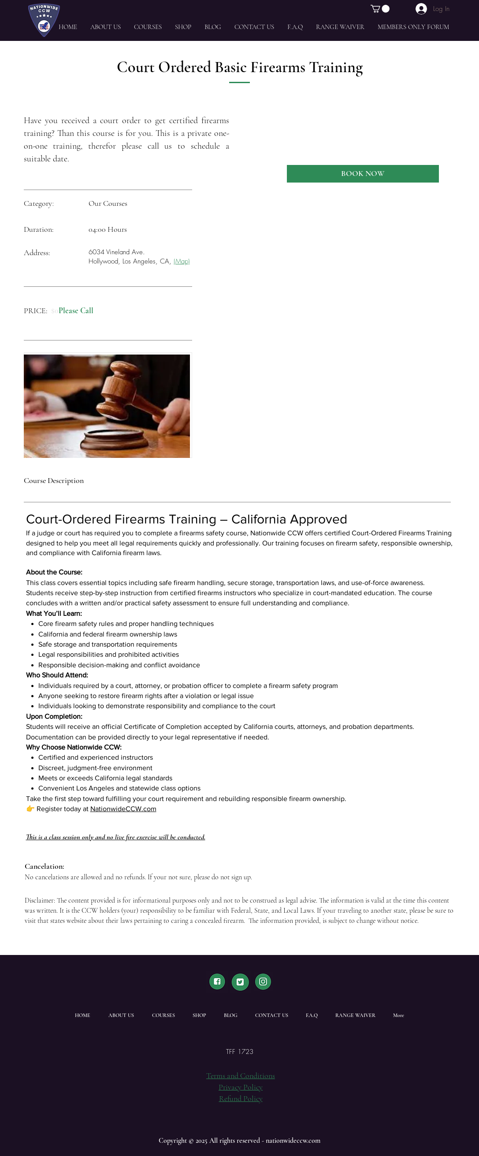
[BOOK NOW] (363, 174)
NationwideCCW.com (123, 808)
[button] (380, 9)
